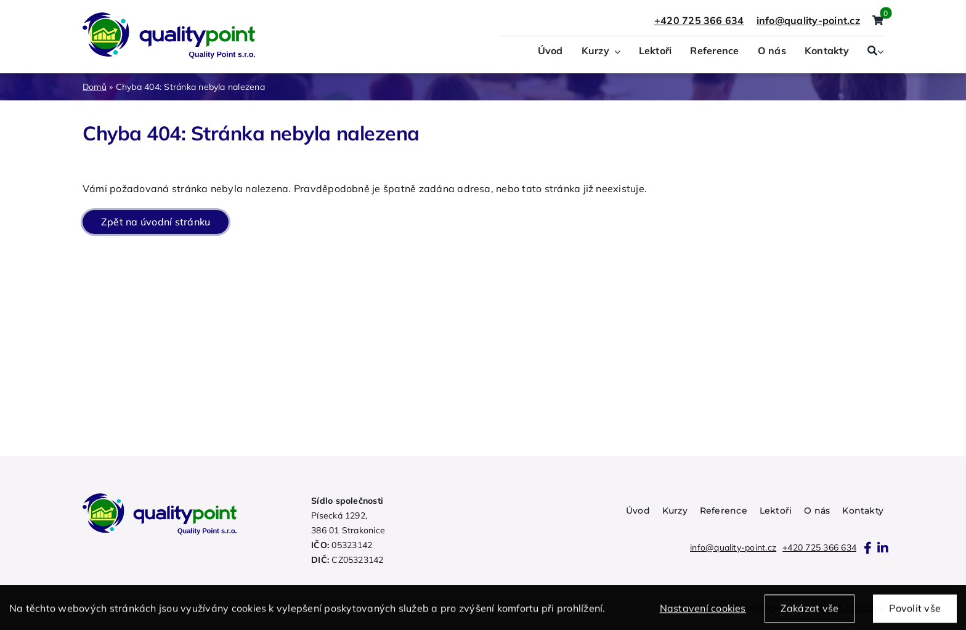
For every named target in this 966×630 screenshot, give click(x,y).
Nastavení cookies (703, 612)
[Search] (872, 51)
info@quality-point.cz (733, 547)
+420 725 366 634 (699, 20)
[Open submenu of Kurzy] (614, 51)
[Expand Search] (880, 51)
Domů (95, 86)
